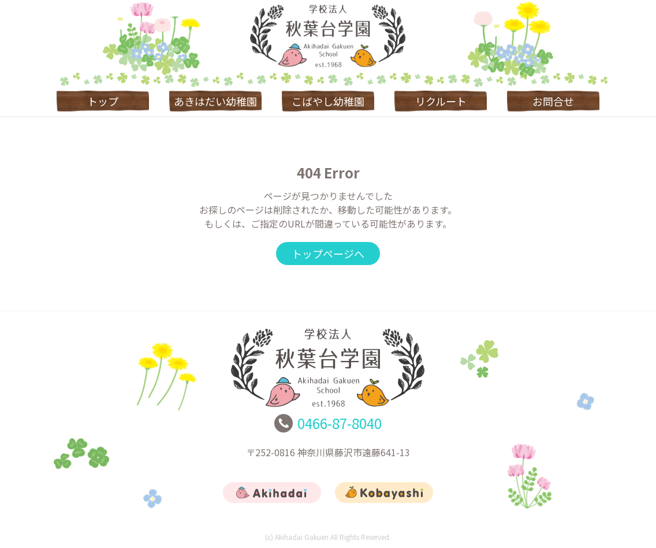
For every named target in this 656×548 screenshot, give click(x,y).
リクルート (441, 101)
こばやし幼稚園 (328, 101)
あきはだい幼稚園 (215, 101)
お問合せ (553, 101)
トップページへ (328, 253)
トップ (102, 101)
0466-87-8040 (339, 423)
